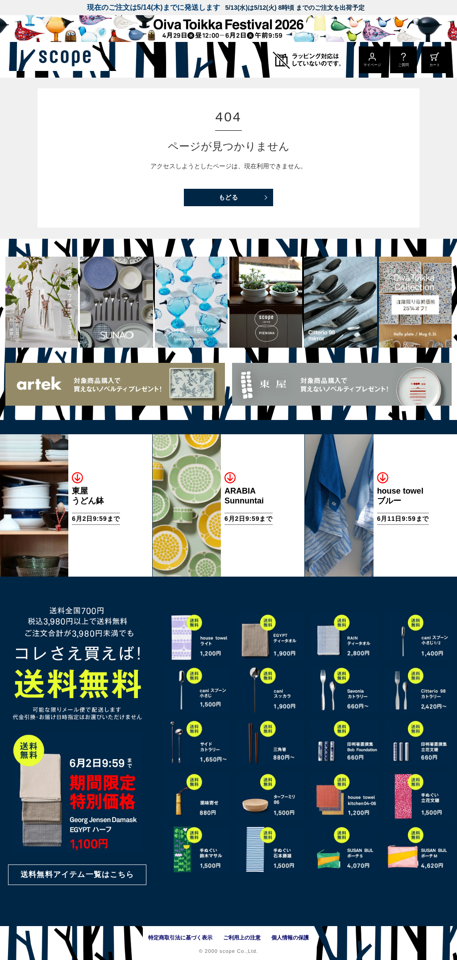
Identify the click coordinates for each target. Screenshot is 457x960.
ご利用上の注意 (242, 938)
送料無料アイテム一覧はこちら (77, 874)
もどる (229, 197)
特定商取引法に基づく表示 (180, 938)
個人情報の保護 (290, 938)
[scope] (75, 60)
